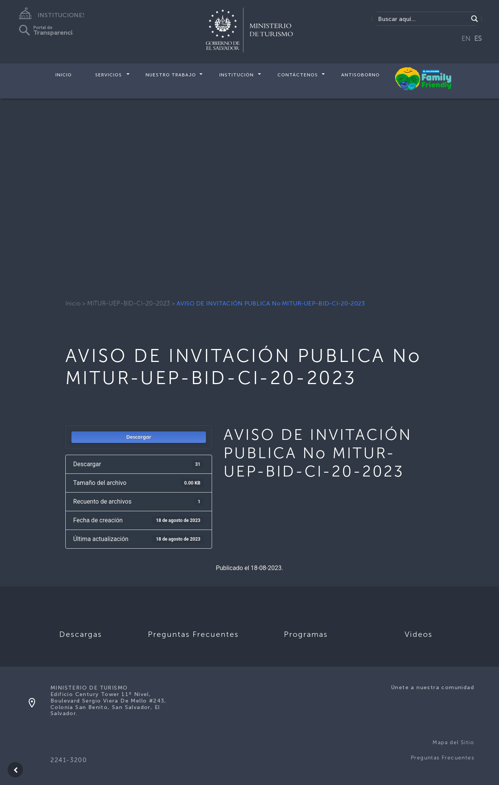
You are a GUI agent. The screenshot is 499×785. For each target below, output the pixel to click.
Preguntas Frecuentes (442, 757)
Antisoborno (360, 75)
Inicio (63, 75)
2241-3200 (68, 760)
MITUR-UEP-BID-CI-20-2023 (128, 303)
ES (478, 38)
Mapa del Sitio (453, 742)
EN (466, 38)
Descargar (138, 437)
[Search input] (422, 18)
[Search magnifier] (474, 18)
